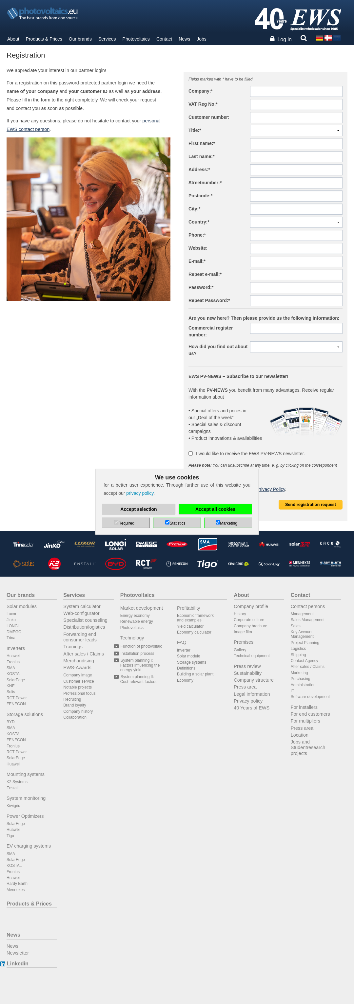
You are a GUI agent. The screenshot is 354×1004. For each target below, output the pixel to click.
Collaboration (75, 717)
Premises (243, 642)
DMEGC (14, 632)
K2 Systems (17, 782)
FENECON (16, 704)
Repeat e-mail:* (205, 274)
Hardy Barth (17, 883)
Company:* (200, 91)
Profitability (188, 608)
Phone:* (197, 235)
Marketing (299, 673)
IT (292, 691)
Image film (243, 632)
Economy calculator (194, 632)
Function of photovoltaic (141, 646)
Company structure (254, 680)
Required (126, 523)
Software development (310, 696)
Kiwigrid (13, 805)
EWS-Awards (77, 667)
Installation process (137, 653)
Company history (78, 711)
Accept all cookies (215, 509)
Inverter (183, 650)
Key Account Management (302, 634)
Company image (77, 675)
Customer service (78, 681)
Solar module (188, 656)
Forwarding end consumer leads (80, 637)
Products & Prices (44, 39)
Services (107, 39)
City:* (194, 208)
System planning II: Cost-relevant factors (138, 679)
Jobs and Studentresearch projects (308, 747)
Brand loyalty (74, 705)
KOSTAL (14, 674)
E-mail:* (197, 261)
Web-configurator (81, 613)
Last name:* (201, 156)
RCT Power (17, 698)
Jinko (11, 620)
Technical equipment (251, 656)
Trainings (73, 646)
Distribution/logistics (84, 627)
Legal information (252, 694)
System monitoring (26, 798)
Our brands (80, 39)
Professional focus (79, 693)
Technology (132, 637)
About (13, 39)
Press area (245, 687)
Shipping (298, 655)
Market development (141, 608)
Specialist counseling (85, 620)
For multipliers (305, 721)
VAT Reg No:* (203, 104)
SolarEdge (16, 680)
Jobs (201, 39)
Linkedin (18, 963)
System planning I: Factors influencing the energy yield (140, 665)
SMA (11, 668)
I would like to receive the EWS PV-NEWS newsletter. (246, 453)
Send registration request (310, 504)
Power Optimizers (25, 816)
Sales (296, 626)
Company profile (251, 606)
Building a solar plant (195, 674)
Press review (247, 666)
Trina (11, 638)
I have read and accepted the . (237, 489)
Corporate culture (249, 620)
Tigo (10, 836)
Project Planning (305, 642)
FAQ (182, 642)
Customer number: (208, 117)
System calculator (82, 606)
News (184, 39)
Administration (303, 685)
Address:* (199, 169)
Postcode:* (200, 195)
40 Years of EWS (251, 707)
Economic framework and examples (195, 617)
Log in (284, 39)
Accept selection (138, 509)
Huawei (13, 656)
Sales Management (307, 620)
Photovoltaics (136, 39)
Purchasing (300, 678)
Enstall (12, 788)
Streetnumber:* (205, 182)
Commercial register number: (210, 331)
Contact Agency (304, 660)
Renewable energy (136, 621)
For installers (304, 707)
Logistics (298, 648)
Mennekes (16, 889)
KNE (11, 686)
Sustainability (248, 673)
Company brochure (250, 626)
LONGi (13, 626)
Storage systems (191, 662)
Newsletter (18, 953)
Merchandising (78, 660)
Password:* (200, 287)
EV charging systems (29, 846)
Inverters (16, 648)
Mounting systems (26, 774)
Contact (164, 39)
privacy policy (139, 493)
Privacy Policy (271, 489)
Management (302, 614)
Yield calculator (190, 626)
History (240, 614)
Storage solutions (25, 714)
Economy (185, 680)
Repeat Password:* (209, 300)
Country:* (198, 221)
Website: (197, 248)
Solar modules (22, 606)
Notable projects (77, 687)
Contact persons (308, 606)
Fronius (13, 662)
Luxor (11, 614)
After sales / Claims (83, 653)
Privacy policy (248, 701)
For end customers (310, 714)
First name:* (201, 143)
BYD (11, 722)
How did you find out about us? (217, 350)
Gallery (240, 650)
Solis (11, 692)
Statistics (177, 523)
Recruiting (72, 699)
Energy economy (135, 615)
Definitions (186, 668)
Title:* (194, 130)
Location (299, 735)
